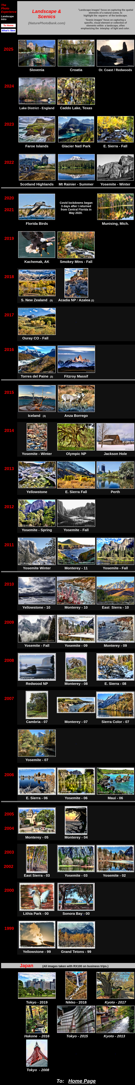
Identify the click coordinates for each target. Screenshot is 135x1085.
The (3, 5)
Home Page (82, 1081)
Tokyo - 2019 (37, 1002)
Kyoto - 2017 (115, 1002)
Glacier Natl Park (76, 146)
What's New (8, 30)
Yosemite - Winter (37, 454)
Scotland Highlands (37, 184)
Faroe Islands (36, 146)
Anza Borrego (76, 416)
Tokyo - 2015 (77, 1036)
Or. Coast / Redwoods (115, 70)
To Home (8, 25)
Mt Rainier (67, 184)
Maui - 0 (114, 798)
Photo (5, 8)
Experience (8, 11)
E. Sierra (110, 146)
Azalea (84, 300)
